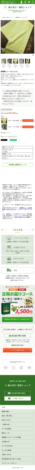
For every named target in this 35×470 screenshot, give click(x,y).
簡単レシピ (6, 433)
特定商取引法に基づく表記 (11, 459)
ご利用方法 (6, 424)
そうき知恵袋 (6, 429)
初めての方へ (6, 420)
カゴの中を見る (7, 446)
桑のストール (10, 17)
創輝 (4, 17)
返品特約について (6, 132)
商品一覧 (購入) (7, 416)
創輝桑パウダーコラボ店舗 (11, 437)
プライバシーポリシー (9, 463)
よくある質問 (6, 450)
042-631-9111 (20, 278)
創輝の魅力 (6, 411)
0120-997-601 (19, 336)
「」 (17, 208)
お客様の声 (6, 441)
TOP (3, 407)
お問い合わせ (6, 454)
